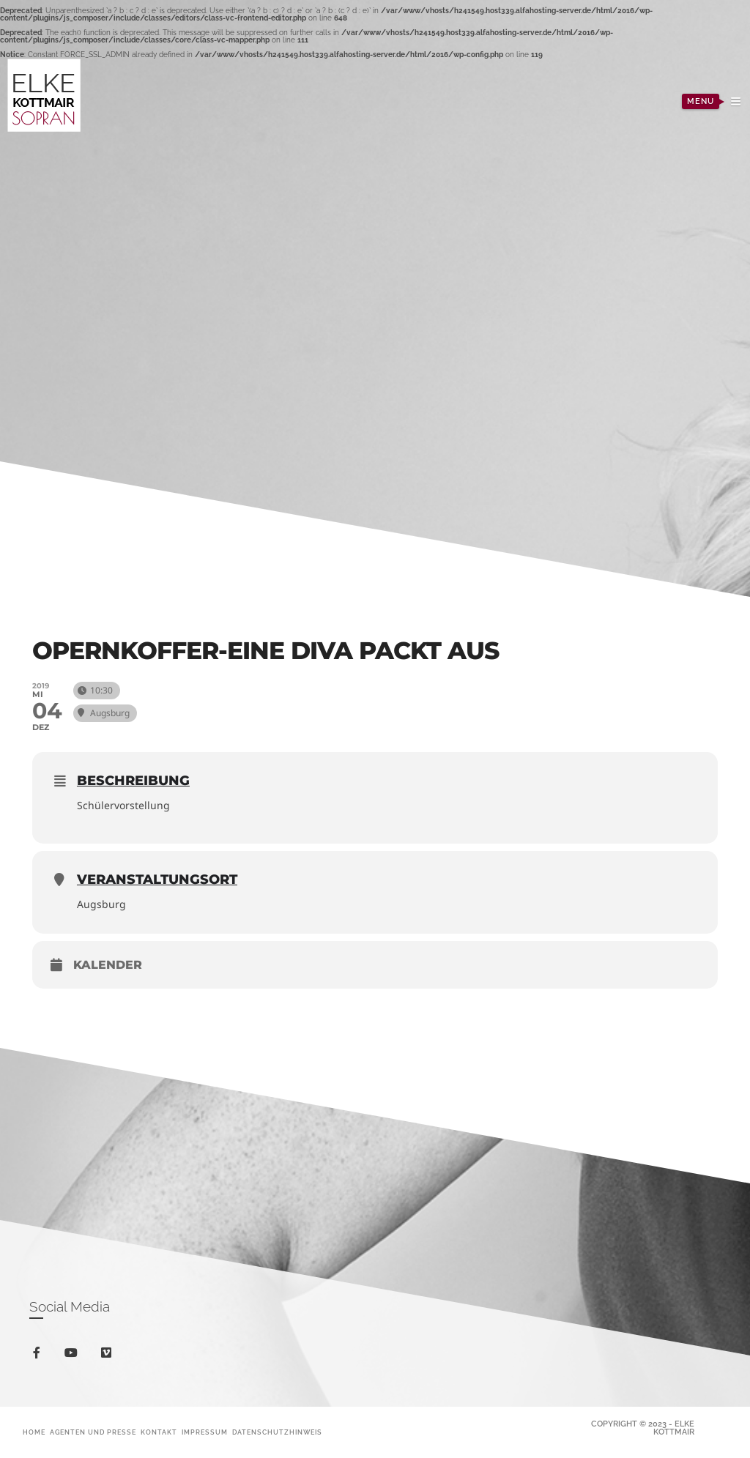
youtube (73, 1355)
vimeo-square (108, 1355)
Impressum (205, 1432)
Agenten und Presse (93, 1432)
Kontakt (159, 1432)
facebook (39, 1355)
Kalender (107, 965)
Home (34, 1432)
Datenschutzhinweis (277, 1432)
